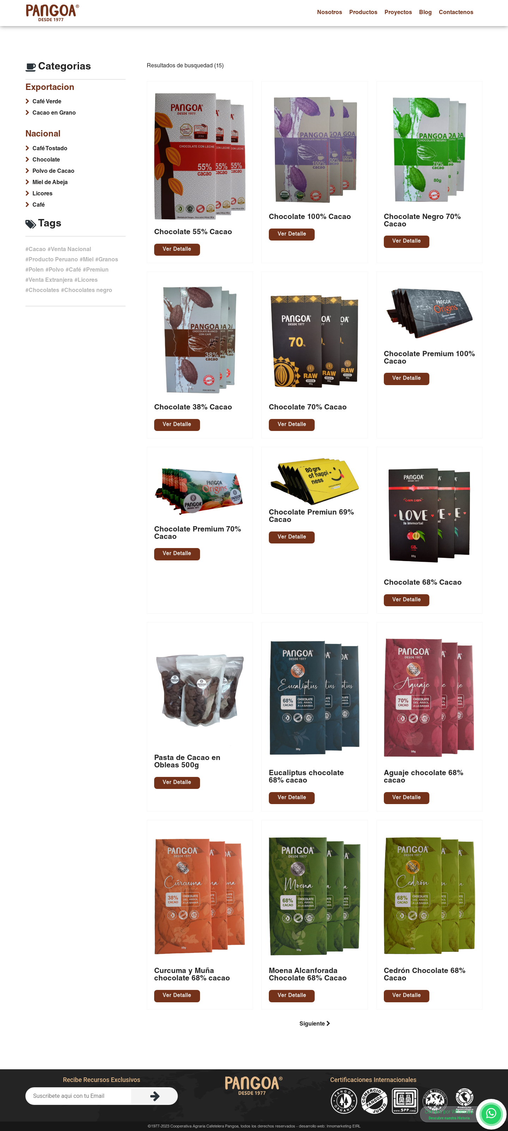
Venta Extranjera (51, 281)
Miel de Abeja (50, 183)
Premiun (97, 270)
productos (363, 13)
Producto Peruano (53, 260)
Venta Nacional (71, 250)
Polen (36, 270)
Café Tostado (49, 149)
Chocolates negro (88, 291)
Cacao (37, 250)
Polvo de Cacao (53, 172)
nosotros (329, 13)
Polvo (56, 270)
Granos (108, 260)
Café (38, 205)
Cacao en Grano (54, 113)
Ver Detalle (177, 249)
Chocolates (44, 291)
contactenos (456, 13)
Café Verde (46, 102)
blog (425, 13)
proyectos (398, 13)
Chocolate (46, 160)
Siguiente (315, 1024)
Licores (42, 194)
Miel (88, 260)
